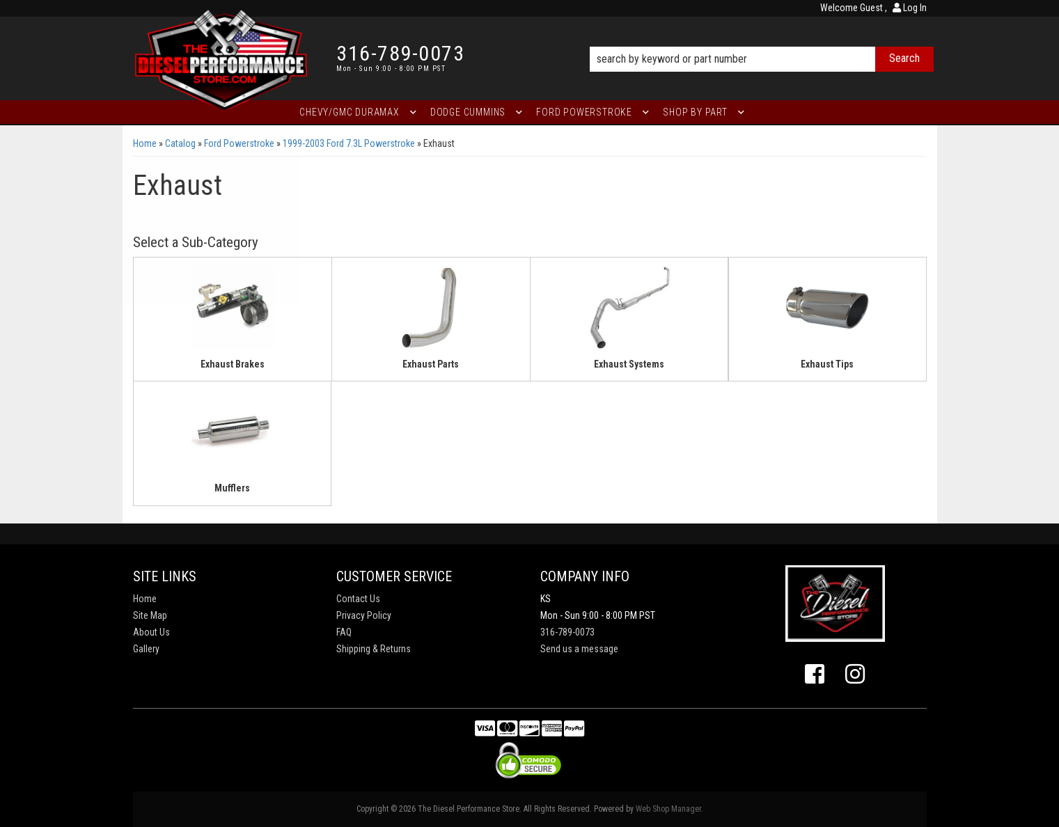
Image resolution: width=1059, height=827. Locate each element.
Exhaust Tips (827, 364)
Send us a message (579, 648)
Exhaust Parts (430, 364)
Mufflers (232, 488)
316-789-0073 (567, 632)
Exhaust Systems (629, 364)
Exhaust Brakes (233, 364)
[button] (761, 39)
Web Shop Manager (668, 809)
